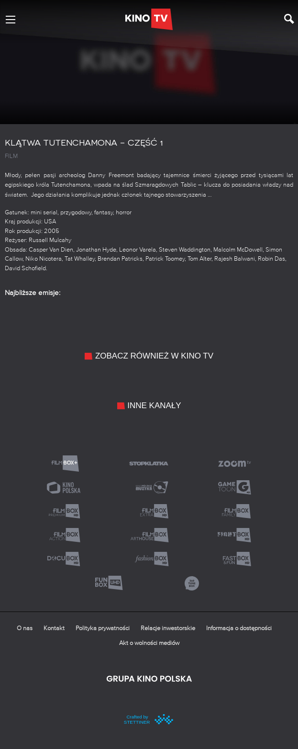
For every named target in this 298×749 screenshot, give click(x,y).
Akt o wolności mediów (149, 643)
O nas (25, 628)
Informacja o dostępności (239, 628)
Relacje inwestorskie (168, 628)
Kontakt (54, 628)
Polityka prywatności (103, 628)
